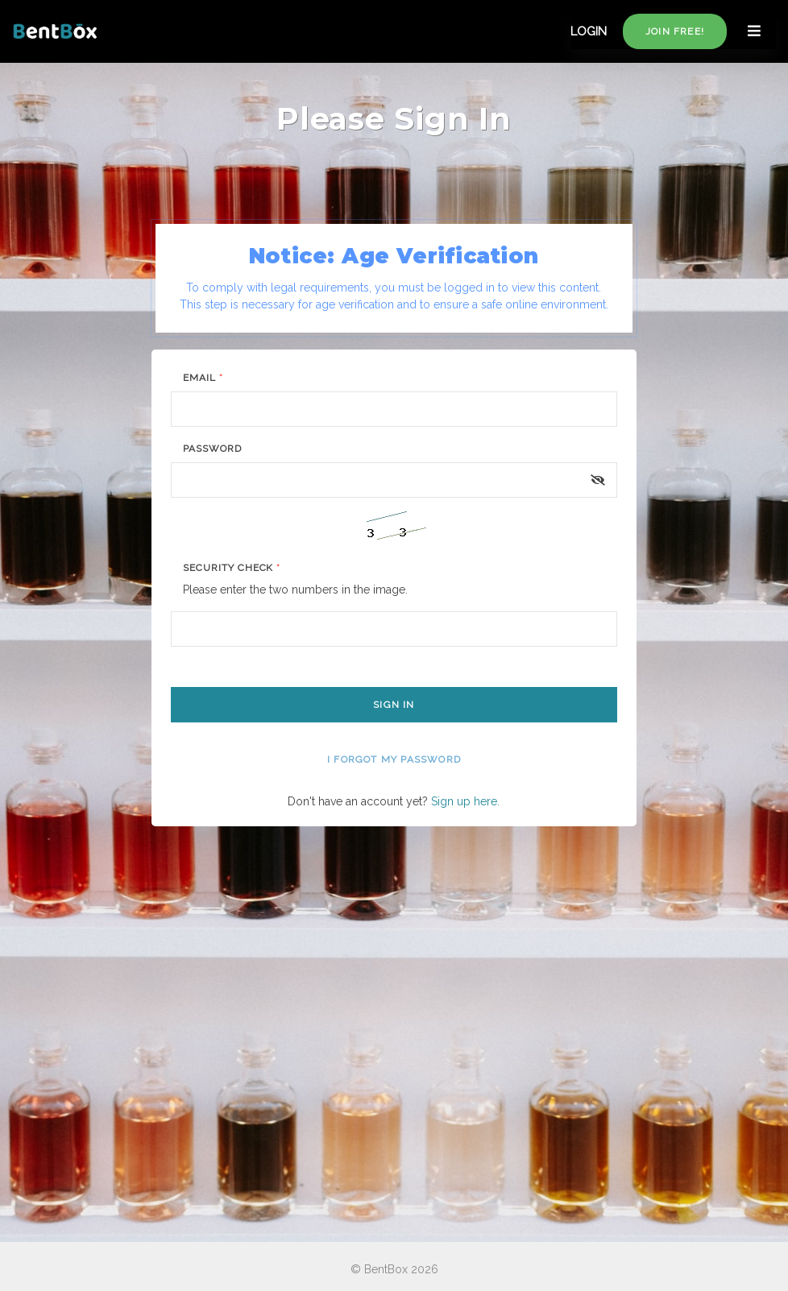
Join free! (674, 31)
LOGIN (588, 31)
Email (203, 377)
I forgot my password (394, 759)
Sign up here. (465, 801)
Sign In (393, 704)
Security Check (231, 567)
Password (212, 448)
